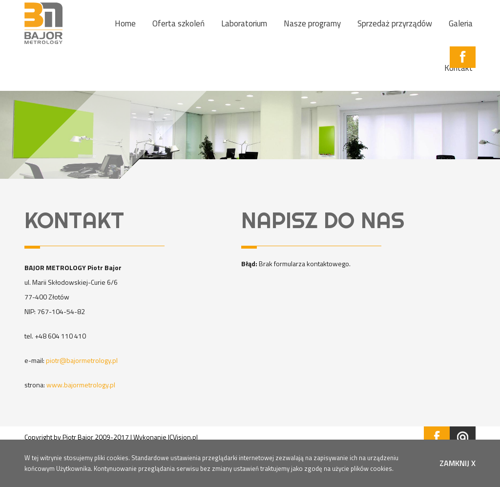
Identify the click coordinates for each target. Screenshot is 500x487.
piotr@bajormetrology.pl (82, 360)
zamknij (457, 463)
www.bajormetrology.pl (80, 385)
